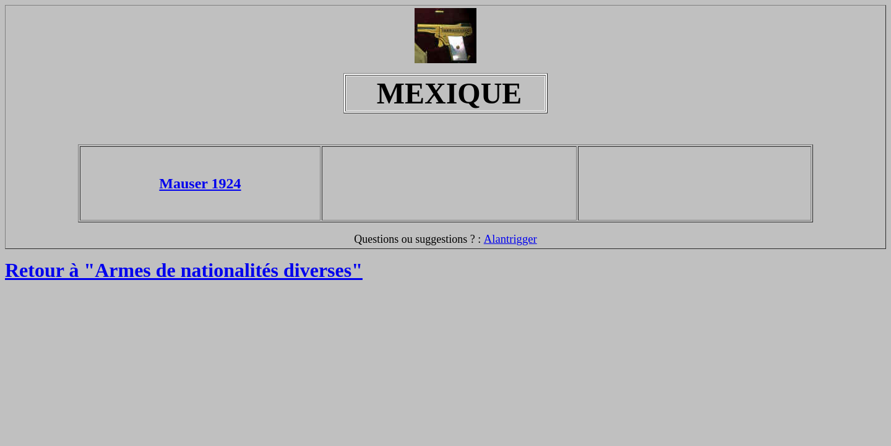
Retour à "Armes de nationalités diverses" (184, 270)
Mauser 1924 (200, 183)
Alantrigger (510, 238)
